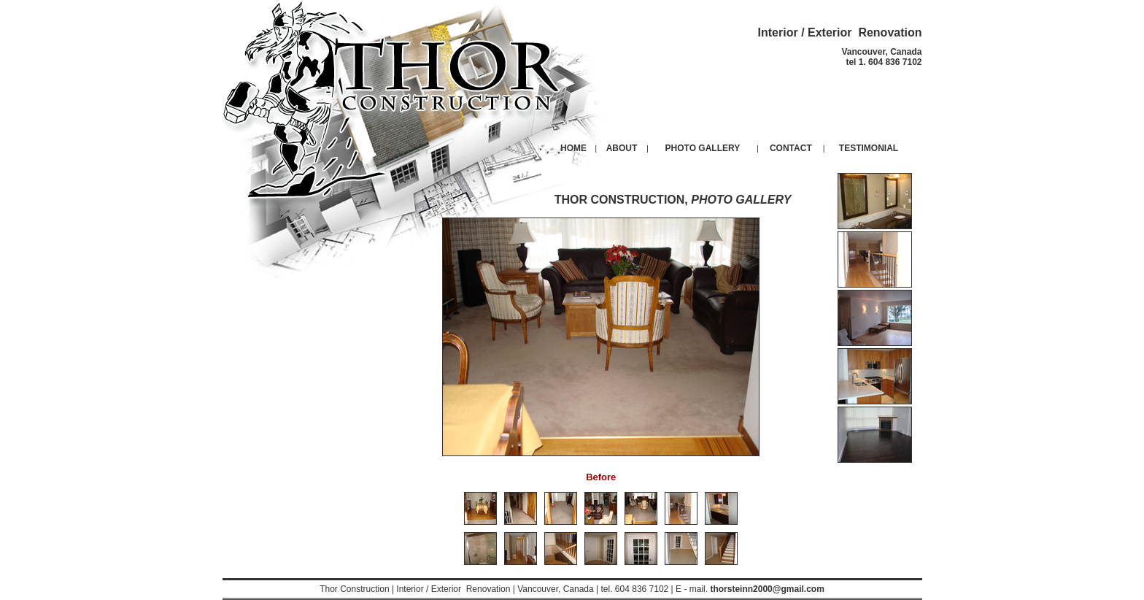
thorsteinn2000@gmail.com (767, 589)
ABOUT (622, 148)
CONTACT (791, 148)
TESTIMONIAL (868, 148)
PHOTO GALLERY (703, 148)
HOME (573, 148)
